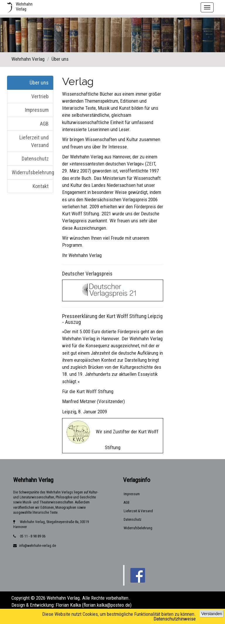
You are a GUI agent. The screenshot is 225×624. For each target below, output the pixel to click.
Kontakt (41, 186)
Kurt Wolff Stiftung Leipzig (135, 316)
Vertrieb (40, 96)
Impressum (37, 110)
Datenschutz (35, 158)
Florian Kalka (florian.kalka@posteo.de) (94, 605)
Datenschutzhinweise (175, 619)
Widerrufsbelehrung (32, 172)
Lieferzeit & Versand (138, 511)
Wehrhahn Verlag (28, 59)
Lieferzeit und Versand (34, 141)
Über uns (39, 83)
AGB (44, 124)
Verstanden (211, 613)
